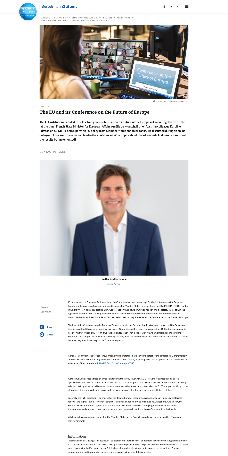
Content (44, 307)
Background (46, 312)
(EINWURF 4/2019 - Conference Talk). (115, 363)
